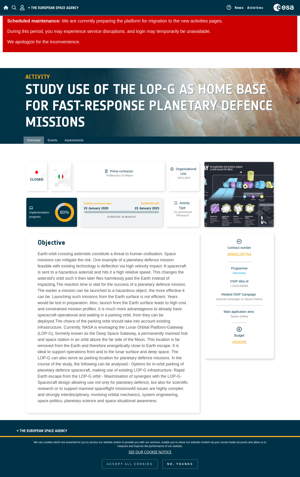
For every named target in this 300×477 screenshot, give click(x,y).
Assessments (74, 140)
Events (52, 140)
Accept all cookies (130, 464)
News (239, 8)
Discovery (239, 273)
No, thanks (180, 464)
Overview (33, 140)
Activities (255, 8)
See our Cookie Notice (150, 452)
